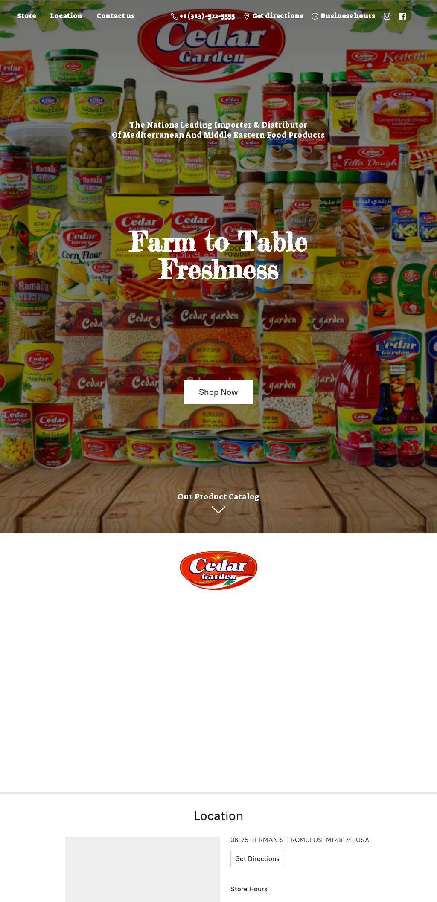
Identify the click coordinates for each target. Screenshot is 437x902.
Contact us (115, 16)
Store (26, 16)
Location (66, 16)
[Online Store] (218, 571)
